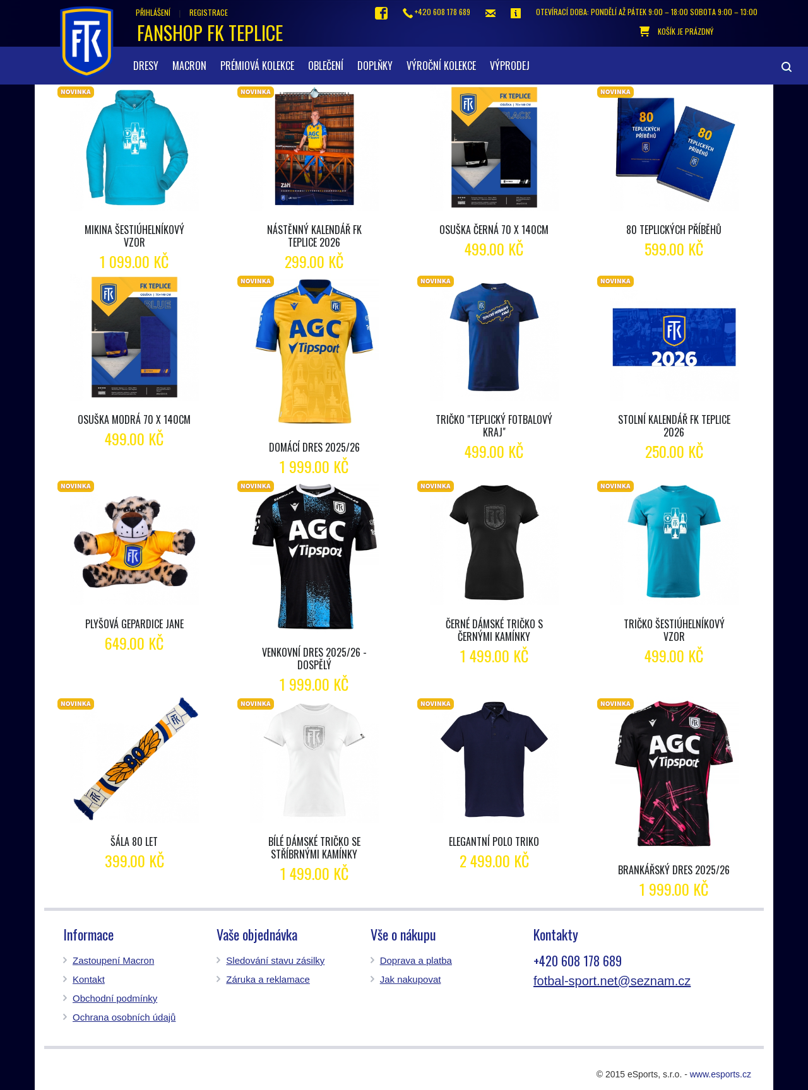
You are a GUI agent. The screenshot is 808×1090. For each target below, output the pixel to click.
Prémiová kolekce (257, 65)
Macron (189, 65)
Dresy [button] (145, 65)
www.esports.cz (720, 1074)
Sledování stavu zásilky (275, 960)
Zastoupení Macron (113, 960)
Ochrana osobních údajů (124, 1017)
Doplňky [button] (375, 65)
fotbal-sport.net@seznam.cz (612, 981)
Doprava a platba (416, 960)
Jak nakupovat (410, 979)
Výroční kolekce (441, 65)
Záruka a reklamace (268, 979)
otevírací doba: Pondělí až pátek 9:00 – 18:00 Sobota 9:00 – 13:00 (647, 11)
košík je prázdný (676, 31)
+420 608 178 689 (436, 12)
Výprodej (510, 65)
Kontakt (89, 979)
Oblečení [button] (325, 65)
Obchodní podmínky (115, 998)
